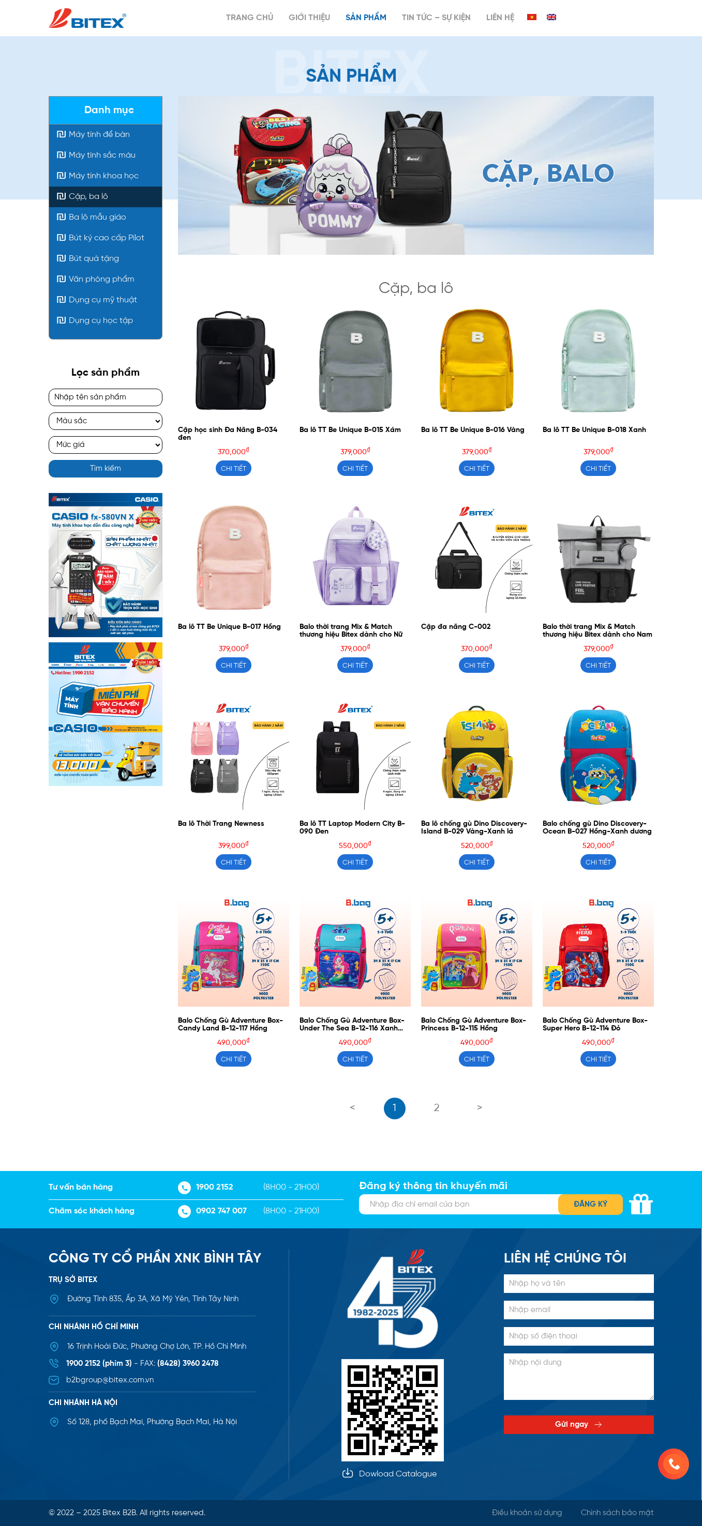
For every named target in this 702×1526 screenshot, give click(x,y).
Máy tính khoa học (104, 176)
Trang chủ (249, 17)
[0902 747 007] (673, 1464)
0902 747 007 (212, 1211)
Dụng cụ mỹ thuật (103, 300)
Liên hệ (500, 17)
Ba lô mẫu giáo (97, 217)
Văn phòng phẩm (102, 279)
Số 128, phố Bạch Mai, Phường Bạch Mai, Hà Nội (152, 1422)
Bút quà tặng (94, 258)
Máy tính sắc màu (102, 155)
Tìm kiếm (105, 469)
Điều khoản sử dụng (527, 1513)
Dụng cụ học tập (101, 320)
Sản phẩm (366, 17)
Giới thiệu (309, 17)
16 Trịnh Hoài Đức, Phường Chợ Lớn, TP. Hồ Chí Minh (156, 1347)
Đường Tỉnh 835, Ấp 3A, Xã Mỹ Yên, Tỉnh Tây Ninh (152, 1299)
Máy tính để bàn (99, 134)
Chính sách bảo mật (617, 1513)
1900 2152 (205, 1187)
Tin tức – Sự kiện (436, 17)
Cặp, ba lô (88, 196)
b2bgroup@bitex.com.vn (110, 1380)
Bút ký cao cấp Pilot (106, 238)
